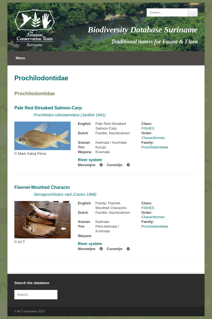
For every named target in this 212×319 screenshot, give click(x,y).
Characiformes (153, 138)
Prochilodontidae (34, 93)
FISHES (147, 128)
